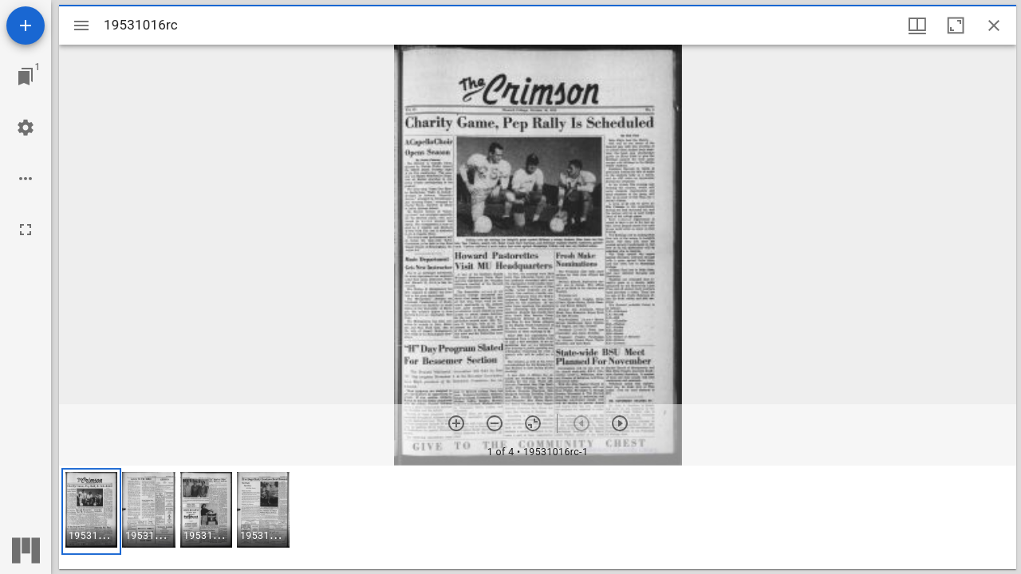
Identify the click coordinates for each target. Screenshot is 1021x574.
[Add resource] (25, 25)
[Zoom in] (456, 423)
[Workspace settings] (25, 127)
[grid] (537, 517)
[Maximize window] (955, 25)
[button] (91, 511)
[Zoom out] (494, 423)
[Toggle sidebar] (81, 25)
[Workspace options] (25, 178)
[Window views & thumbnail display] (917, 25)
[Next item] (620, 423)
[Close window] (994, 25)
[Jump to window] (25, 76)
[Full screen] (25, 229)
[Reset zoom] (533, 423)
